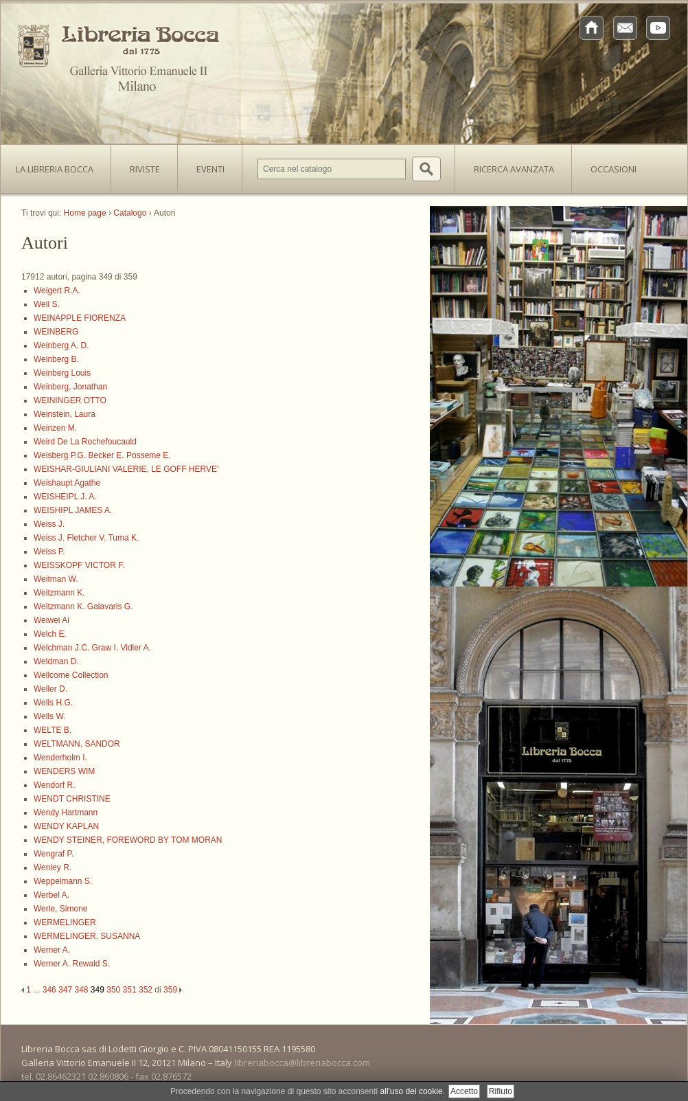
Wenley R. (52, 867)
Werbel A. (51, 895)
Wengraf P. (53, 854)
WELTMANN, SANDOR (77, 744)
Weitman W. (56, 579)
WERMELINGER (65, 922)
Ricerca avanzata (514, 169)
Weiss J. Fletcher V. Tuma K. (86, 538)
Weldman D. (56, 661)
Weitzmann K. (59, 593)
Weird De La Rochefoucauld (85, 441)
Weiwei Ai (51, 620)
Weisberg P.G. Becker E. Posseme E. (102, 455)
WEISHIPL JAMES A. (73, 510)
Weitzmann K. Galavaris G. (83, 606)
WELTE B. (52, 730)
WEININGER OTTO (70, 400)
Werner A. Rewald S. (72, 963)
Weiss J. (49, 524)
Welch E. (50, 634)
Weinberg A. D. (61, 345)
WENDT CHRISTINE (72, 799)
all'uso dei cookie (411, 1091)
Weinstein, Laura (64, 414)
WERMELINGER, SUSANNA (87, 936)
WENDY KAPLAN (66, 826)
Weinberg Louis (62, 373)
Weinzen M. (55, 428)
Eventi (210, 169)
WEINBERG (56, 332)
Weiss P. (49, 551)
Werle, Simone (60, 908)
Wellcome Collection (71, 675)
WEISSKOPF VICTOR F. (79, 565)
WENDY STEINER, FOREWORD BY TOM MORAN (128, 840)
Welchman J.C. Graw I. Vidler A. (92, 647)
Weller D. (50, 689)
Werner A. (52, 950)
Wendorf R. (54, 785)
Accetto (464, 1091)
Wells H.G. (53, 702)
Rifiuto (500, 1091)
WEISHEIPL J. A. (65, 496)
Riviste (141, 165)
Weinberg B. (56, 359)
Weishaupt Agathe (67, 483)
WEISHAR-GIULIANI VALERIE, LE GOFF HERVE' (126, 469)
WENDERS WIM (64, 771)
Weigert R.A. (57, 290)
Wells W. (49, 716)
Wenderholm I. (60, 757)
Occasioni (613, 169)
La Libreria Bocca (60, 165)
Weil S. (47, 304)
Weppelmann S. (63, 881)
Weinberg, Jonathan (70, 386)
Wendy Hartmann (66, 812)
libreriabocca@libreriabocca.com (302, 1062)
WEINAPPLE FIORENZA (80, 318)
